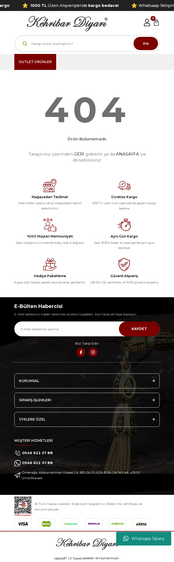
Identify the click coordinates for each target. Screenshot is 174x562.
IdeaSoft (61, 558)
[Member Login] (147, 22)
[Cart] (156, 22)
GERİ (79, 154)
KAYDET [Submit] (139, 329)
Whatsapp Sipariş (143, 539)
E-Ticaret (76, 558)
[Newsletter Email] (87, 328)
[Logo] (61, 22)
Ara (146, 43)
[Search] (87, 43)
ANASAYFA (127, 154)
